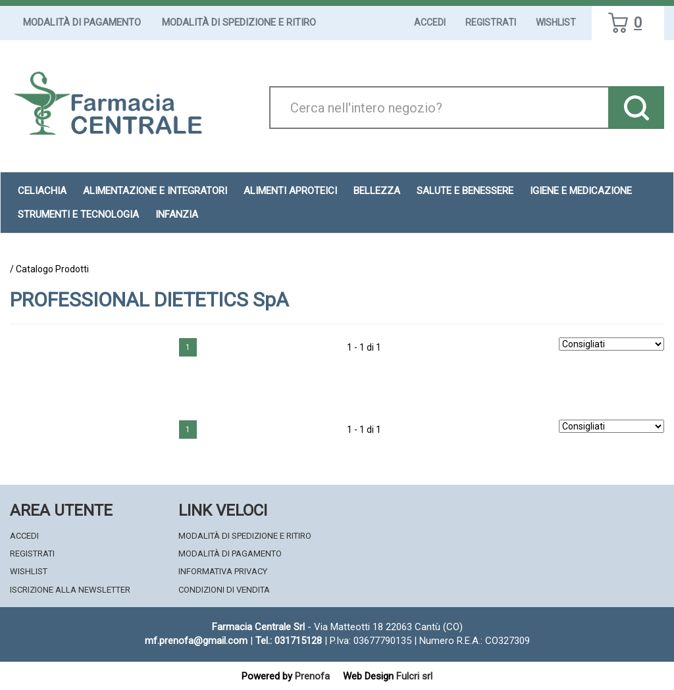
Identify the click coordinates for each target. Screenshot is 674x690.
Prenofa (312, 676)
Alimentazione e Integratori (155, 191)
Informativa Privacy (222, 571)
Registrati (490, 22)
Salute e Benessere (465, 191)
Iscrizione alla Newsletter (70, 590)
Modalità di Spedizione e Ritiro (239, 22)
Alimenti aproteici (290, 191)
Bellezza (376, 191)
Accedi (430, 22)
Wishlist (556, 22)
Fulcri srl (414, 676)
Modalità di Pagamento (82, 22)
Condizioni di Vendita (224, 590)
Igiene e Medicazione (581, 191)
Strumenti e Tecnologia (78, 214)
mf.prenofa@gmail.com (196, 641)
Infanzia (176, 214)
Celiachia (42, 191)
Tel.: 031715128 (288, 641)
